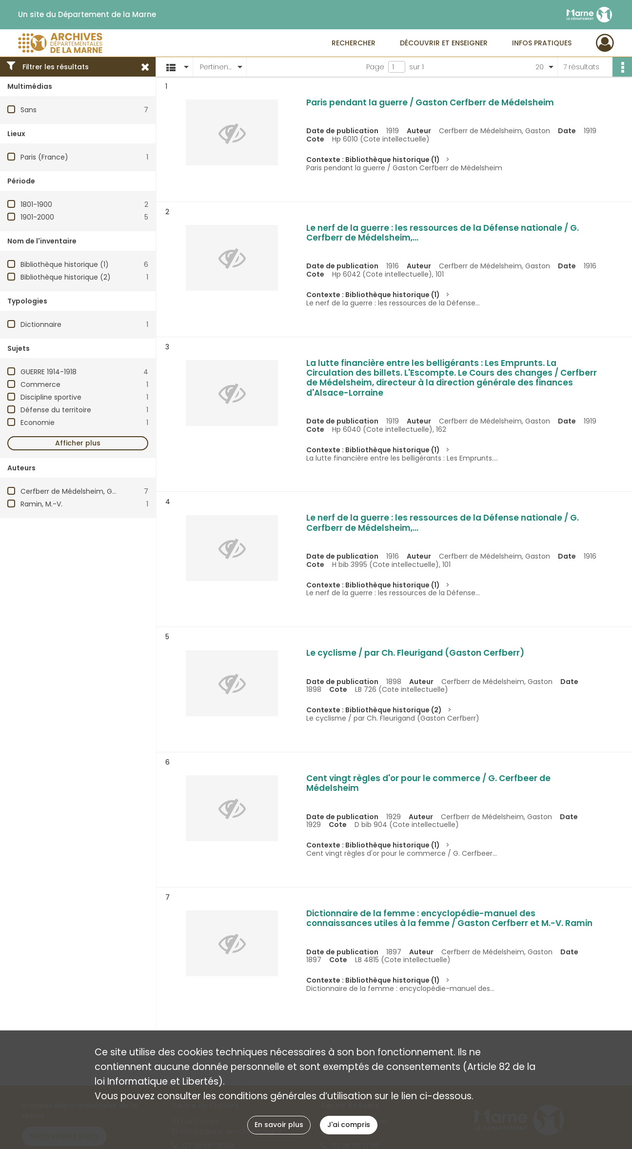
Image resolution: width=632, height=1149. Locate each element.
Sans (28, 110)
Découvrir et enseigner (444, 43)
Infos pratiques (542, 43)
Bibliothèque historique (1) (64, 264)
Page (375, 67)
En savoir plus (279, 1124)
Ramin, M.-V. (41, 504)
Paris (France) (44, 157)
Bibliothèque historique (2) (65, 277)
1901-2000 (37, 217)
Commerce (40, 384)
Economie (37, 422)
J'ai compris (348, 1124)
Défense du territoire (55, 410)
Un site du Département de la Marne (87, 15)
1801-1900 (36, 204)
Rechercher (353, 43)
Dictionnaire (40, 324)
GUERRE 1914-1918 (48, 372)
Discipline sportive (50, 397)
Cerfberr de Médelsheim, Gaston (76, 491)
